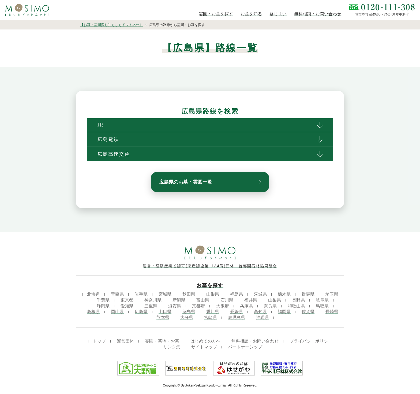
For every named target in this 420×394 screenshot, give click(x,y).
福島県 (236, 294)
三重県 (150, 306)
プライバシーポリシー (311, 341)
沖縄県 (262, 317)
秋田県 (188, 294)
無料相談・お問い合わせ (255, 341)
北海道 (93, 294)
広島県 (141, 311)
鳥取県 (322, 306)
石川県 (226, 300)
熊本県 (162, 317)
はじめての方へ (205, 341)
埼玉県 (331, 294)
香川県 (212, 311)
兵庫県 (246, 306)
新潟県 (178, 300)
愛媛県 (236, 311)
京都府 (198, 306)
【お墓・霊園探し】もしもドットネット (111, 25)
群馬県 (308, 294)
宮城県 (165, 294)
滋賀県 (174, 306)
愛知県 (127, 306)
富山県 (202, 300)
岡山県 (117, 311)
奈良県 (270, 306)
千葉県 (103, 300)
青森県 (117, 294)
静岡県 (103, 306)
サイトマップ (204, 347)
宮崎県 (210, 317)
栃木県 (284, 294)
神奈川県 (153, 300)
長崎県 (331, 311)
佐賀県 (308, 311)
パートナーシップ (245, 347)
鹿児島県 (236, 317)
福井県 (250, 300)
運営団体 (125, 341)
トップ (99, 341)
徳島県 (188, 311)
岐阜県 (322, 300)
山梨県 (274, 300)
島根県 (93, 311)
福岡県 (284, 311)
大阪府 (222, 306)
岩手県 (141, 294)
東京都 (127, 300)
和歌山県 (296, 306)
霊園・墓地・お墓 (162, 341)
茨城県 (260, 294)
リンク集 (171, 347)
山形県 (212, 294)
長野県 (298, 300)
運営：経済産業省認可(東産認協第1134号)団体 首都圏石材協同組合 (210, 266)
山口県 (165, 311)
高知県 (260, 311)
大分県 (186, 317)
